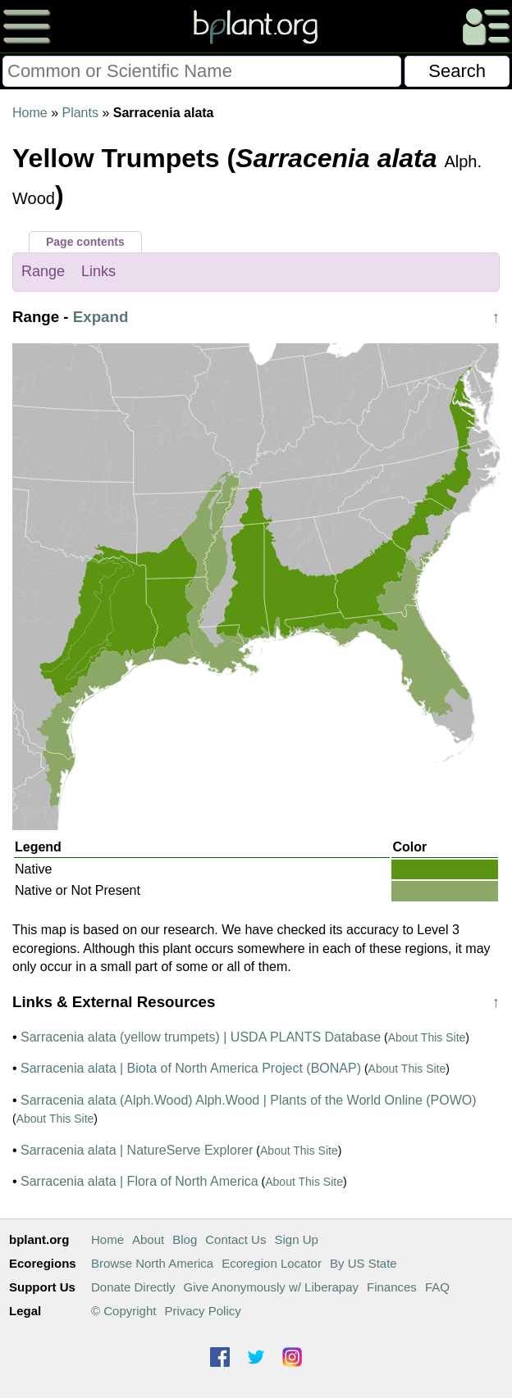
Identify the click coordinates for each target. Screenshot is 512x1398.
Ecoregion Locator (272, 1263)
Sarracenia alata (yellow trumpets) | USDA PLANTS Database (201, 1037)
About (148, 1239)
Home (30, 113)
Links (98, 271)
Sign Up (296, 1239)
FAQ (437, 1287)
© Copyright (123, 1311)
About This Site (427, 1037)
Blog (184, 1239)
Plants (80, 113)
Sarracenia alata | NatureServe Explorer (137, 1150)
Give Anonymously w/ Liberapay (271, 1287)
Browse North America (152, 1263)
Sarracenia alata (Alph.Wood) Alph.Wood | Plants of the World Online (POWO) (249, 1100)
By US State (363, 1263)
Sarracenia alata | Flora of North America (139, 1181)
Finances (392, 1287)
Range (43, 271)
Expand (101, 316)
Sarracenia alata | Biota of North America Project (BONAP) (191, 1068)
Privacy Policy (202, 1311)
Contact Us (235, 1239)
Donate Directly (133, 1287)
